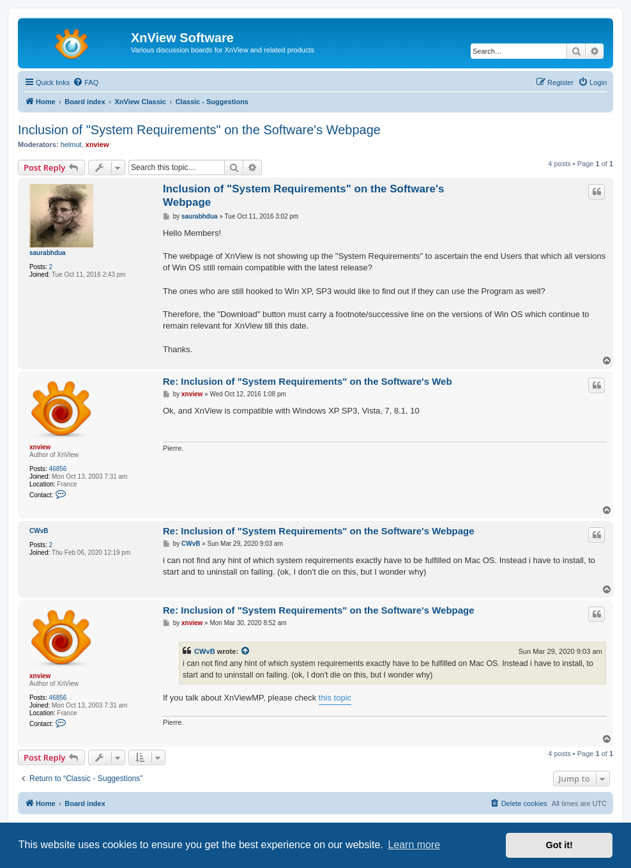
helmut (71, 144)
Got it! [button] (559, 845)
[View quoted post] (246, 651)
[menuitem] (85, 82)
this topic (335, 697)
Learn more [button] (414, 844)
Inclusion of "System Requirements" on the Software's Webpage (199, 130)
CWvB (38, 530)
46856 (58, 468)
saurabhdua (47, 252)
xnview (97, 144)
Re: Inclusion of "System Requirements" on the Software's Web (307, 381)
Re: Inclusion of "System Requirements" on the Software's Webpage (319, 530)
